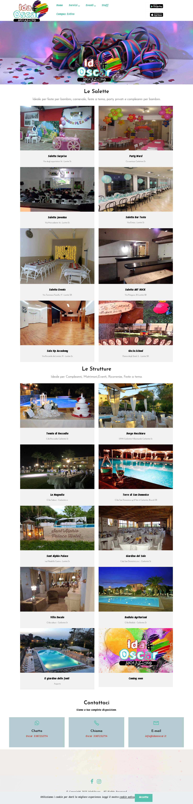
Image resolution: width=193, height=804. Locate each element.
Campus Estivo (65, 14)
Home (59, 6)
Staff (105, 6)
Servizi (73, 6)
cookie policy (127, 797)
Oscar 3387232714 (37, 736)
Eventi (89, 6)
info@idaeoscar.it (156, 736)
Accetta (143, 797)
